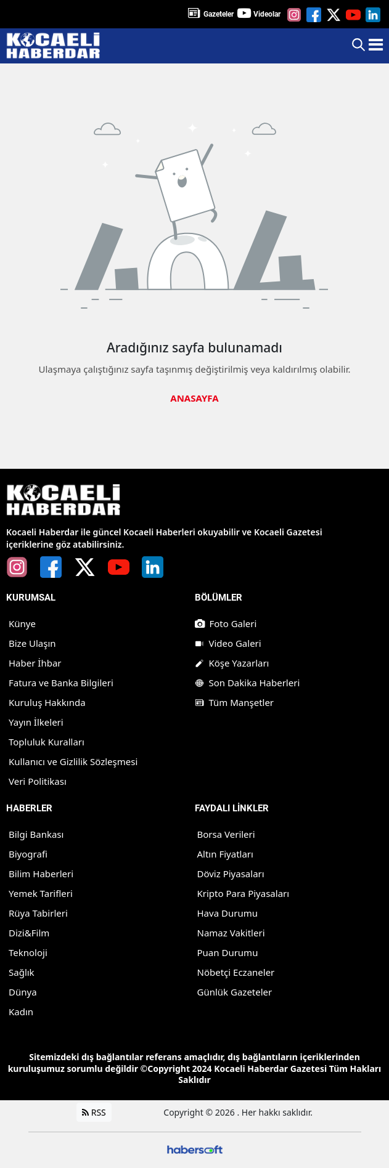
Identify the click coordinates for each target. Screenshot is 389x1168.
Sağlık (22, 973)
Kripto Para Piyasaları (243, 894)
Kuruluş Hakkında (47, 703)
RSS (94, 1113)
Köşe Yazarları (232, 663)
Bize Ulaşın (32, 644)
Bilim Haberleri (41, 874)
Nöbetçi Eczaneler (236, 973)
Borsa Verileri (226, 835)
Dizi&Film (29, 933)
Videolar (266, 14)
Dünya (23, 992)
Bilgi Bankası (36, 835)
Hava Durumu (227, 913)
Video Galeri (228, 644)
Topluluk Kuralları (46, 742)
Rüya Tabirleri (38, 913)
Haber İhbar (35, 663)
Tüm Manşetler (234, 703)
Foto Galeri (226, 624)
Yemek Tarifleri (41, 894)
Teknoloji (28, 953)
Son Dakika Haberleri (247, 683)
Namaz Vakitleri (231, 933)
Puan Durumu (227, 953)
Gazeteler (218, 14)
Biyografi (28, 854)
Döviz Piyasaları (230, 874)
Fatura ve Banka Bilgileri (61, 683)
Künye (22, 624)
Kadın (21, 1012)
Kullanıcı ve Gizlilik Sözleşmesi (73, 762)
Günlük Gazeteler (234, 992)
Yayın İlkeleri (36, 722)
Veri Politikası (38, 782)
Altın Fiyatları (225, 854)
